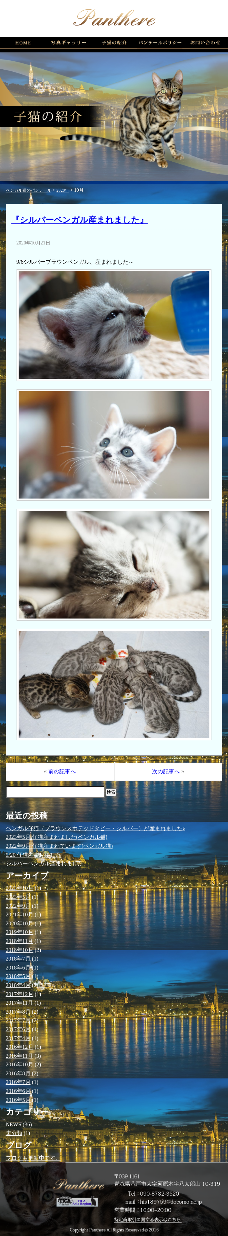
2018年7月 (18, 959)
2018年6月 (18, 968)
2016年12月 (19, 1047)
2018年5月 (18, 976)
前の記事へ (62, 771)
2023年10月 (19, 888)
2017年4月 (18, 1038)
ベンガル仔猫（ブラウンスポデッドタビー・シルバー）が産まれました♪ (95, 828)
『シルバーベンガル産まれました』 (79, 219)
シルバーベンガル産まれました (44, 863)
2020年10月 (19, 923)
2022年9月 (18, 906)
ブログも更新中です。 (33, 1158)
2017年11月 (19, 1003)
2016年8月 (18, 1073)
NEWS (13, 1124)
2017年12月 (19, 994)
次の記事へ (166, 771)
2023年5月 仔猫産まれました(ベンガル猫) (57, 837)
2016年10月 (19, 1064)
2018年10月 (19, 950)
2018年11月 (19, 941)
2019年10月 (19, 932)
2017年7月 (18, 1020)
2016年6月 (18, 1091)
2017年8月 (18, 1012)
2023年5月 (18, 897)
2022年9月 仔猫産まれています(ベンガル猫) (59, 846)
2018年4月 (18, 985)
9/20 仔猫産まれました (33, 855)
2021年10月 (19, 914)
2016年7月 (18, 1082)
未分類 (14, 1133)
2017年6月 (18, 1029)
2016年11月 (19, 1056)
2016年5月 (18, 1100)
